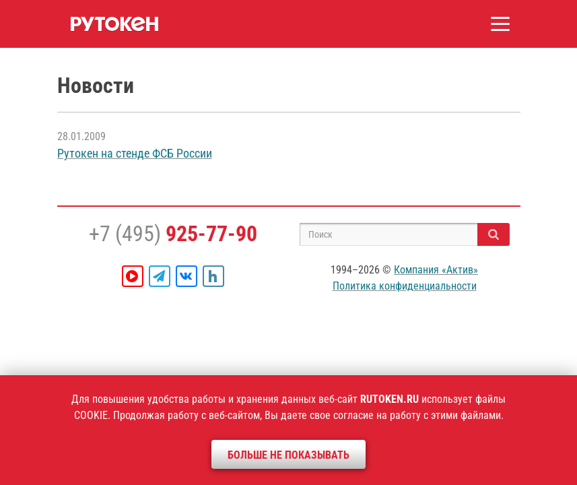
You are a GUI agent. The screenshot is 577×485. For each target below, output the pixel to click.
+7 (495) (173, 234)
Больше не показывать (288, 455)
